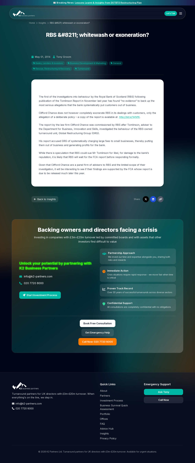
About (103, 390)
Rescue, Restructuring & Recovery (51, 68)
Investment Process (111, 400)
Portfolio (105, 413)
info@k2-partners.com (27, 403)
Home (32, 23)
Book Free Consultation (97, 323)
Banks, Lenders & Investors (48, 63)
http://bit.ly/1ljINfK (129, 117)
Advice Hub (107, 428)
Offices (104, 418)
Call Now (163, 399)
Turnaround (82, 68)
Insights (42, 23)
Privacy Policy (108, 438)
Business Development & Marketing (87, 63)
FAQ (102, 423)
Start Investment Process (40, 295)
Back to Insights (45, 199)
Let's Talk (170, 13)
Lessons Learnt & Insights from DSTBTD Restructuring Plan (108, 2)
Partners (105, 395)
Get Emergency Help (97, 332)
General (116, 63)
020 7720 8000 (23, 408)
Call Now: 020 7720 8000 (97, 341)
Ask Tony (163, 391)
